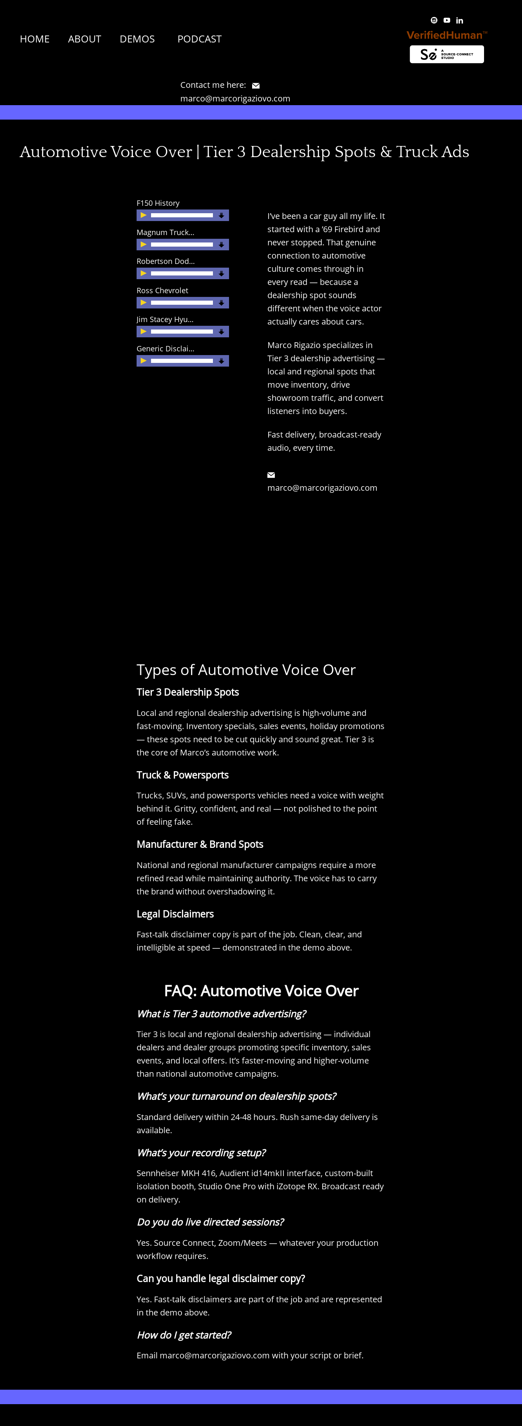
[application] (179, 215)
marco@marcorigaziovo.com (215, 1355)
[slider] (182, 215)
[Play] (145, 216)
